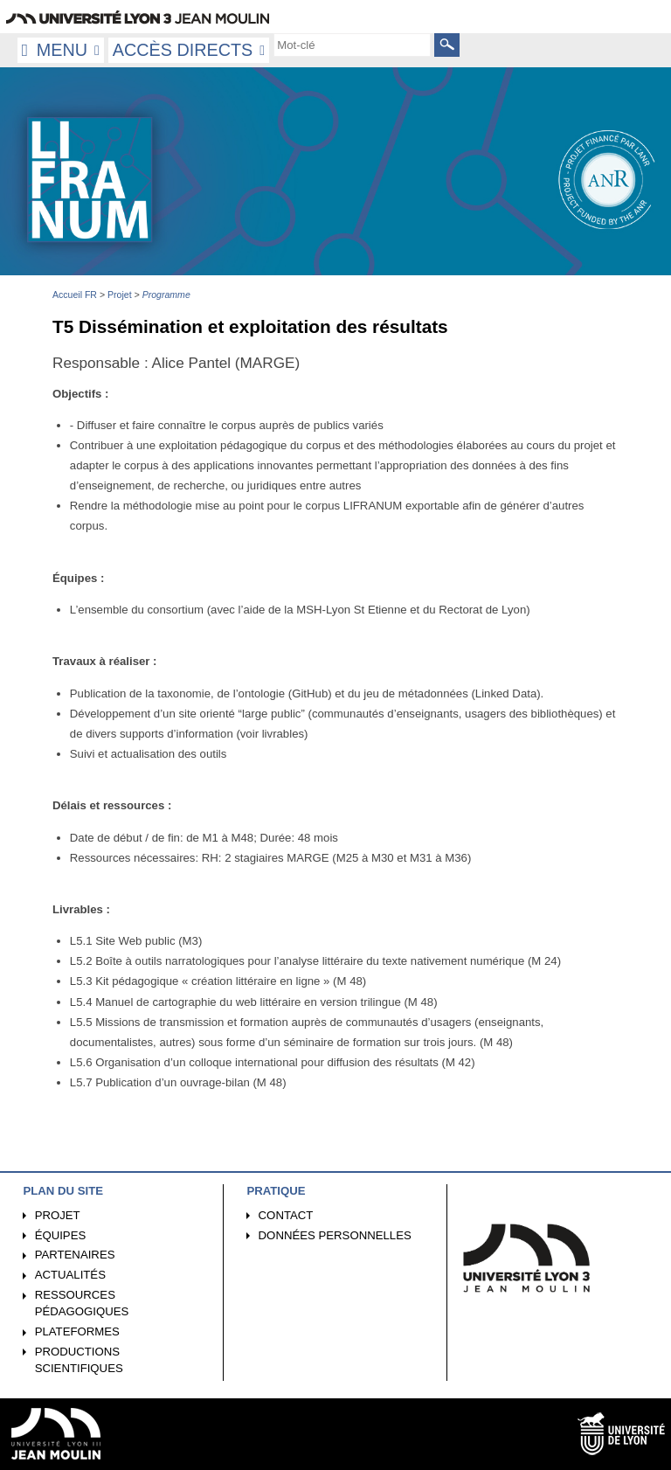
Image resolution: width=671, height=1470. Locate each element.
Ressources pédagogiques (82, 1303)
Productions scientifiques (79, 1360)
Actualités (70, 1274)
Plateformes (77, 1331)
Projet (57, 1215)
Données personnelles (335, 1235)
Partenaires (75, 1254)
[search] (352, 44)
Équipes (60, 1235)
